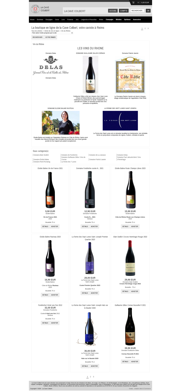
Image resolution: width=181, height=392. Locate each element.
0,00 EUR (145, 3)
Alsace (32, 19)
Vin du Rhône (65, 31)
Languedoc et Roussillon (89, 19)
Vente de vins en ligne (51, 31)
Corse (57, 19)
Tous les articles (36, 31)
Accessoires (137, 19)
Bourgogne (49, 19)
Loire (63, 19)
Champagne (109, 19)
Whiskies (119, 19)
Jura (77, 19)
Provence (70, 19)
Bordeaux (40, 19)
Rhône (101, 19)
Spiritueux (127, 19)
